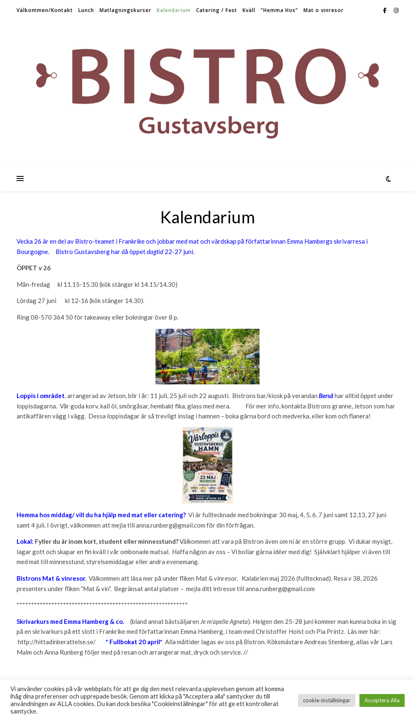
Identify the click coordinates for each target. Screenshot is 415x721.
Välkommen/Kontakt (45, 10)
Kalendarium (174, 10)
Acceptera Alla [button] (382, 700)
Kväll (249, 10)
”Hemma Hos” (279, 10)
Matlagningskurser (125, 10)
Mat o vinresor (323, 10)
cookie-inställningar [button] (326, 700)
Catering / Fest (216, 10)
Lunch (86, 10)
